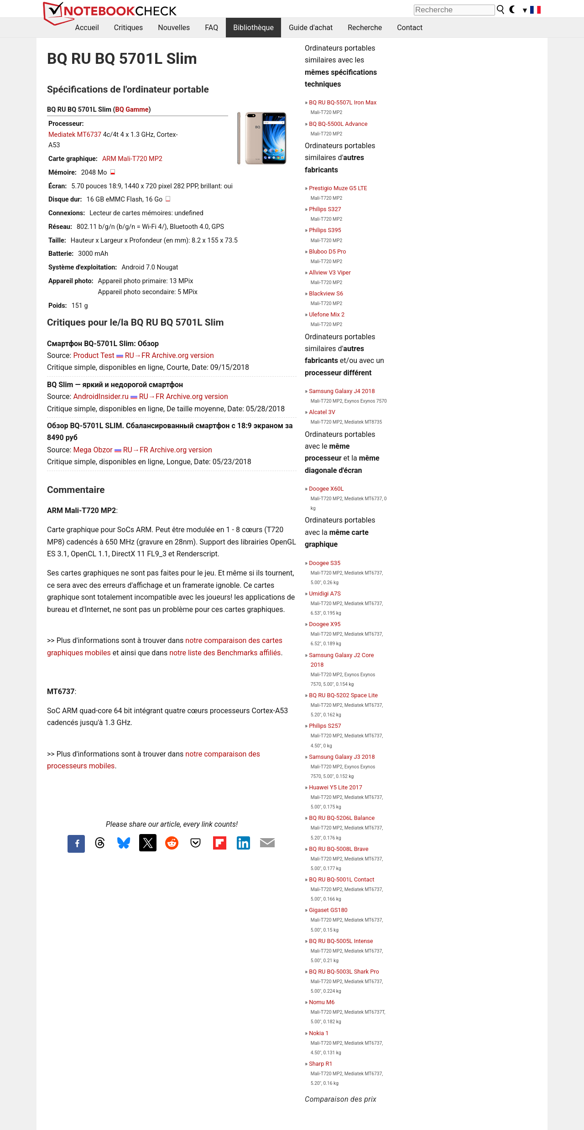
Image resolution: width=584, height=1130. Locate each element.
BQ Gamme (132, 110)
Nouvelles (174, 27)
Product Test (93, 355)
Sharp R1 (320, 1063)
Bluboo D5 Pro (327, 251)
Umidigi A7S (325, 593)
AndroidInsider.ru (100, 396)
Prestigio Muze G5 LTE (338, 188)
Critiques (128, 27)
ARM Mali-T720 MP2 (132, 159)
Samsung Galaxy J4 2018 (342, 391)
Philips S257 (325, 725)
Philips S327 (325, 209)
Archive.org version (183, 355)
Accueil (87, 27)
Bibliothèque (253, 27)
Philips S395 (325, 230)
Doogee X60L (326, 488)
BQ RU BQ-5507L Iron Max (342, 102)
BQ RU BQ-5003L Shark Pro (344, 971)
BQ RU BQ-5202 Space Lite (343, 695)
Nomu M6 (321, 1002)
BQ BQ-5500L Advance (338, 123)
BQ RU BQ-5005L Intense (341, 941)
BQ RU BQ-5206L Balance (342, 817)
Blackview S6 (326, 293)
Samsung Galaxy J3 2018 (342, 756)
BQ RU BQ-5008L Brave (338, 848)
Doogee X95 (324, 624)
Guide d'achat (311, 27)
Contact (409, 27)
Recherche (365, 27)
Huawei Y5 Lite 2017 (335, 787)
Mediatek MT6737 (74, 135)
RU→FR (137, 355)
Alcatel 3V (322, 412)
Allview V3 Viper (330, 272)
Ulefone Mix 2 (326, 314)
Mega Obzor (92, 450)
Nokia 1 (318, 1033)
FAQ (211, 27)
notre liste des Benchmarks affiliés (225, 652)
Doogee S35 (324, 563)
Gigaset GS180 (328, 910)
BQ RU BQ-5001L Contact (341, 879)
